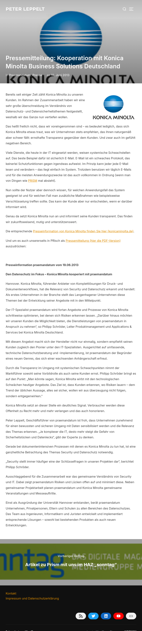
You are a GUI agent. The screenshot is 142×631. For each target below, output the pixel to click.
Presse (37, 67)
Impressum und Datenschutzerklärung (32, 591)
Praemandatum (20, 67)
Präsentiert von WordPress (22, 624)
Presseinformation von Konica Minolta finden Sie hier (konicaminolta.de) (83, 224)
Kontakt (11, 586)
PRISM (32, 173)
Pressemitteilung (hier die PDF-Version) (93, 233)
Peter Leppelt (27, 9)
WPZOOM (130, 624)
